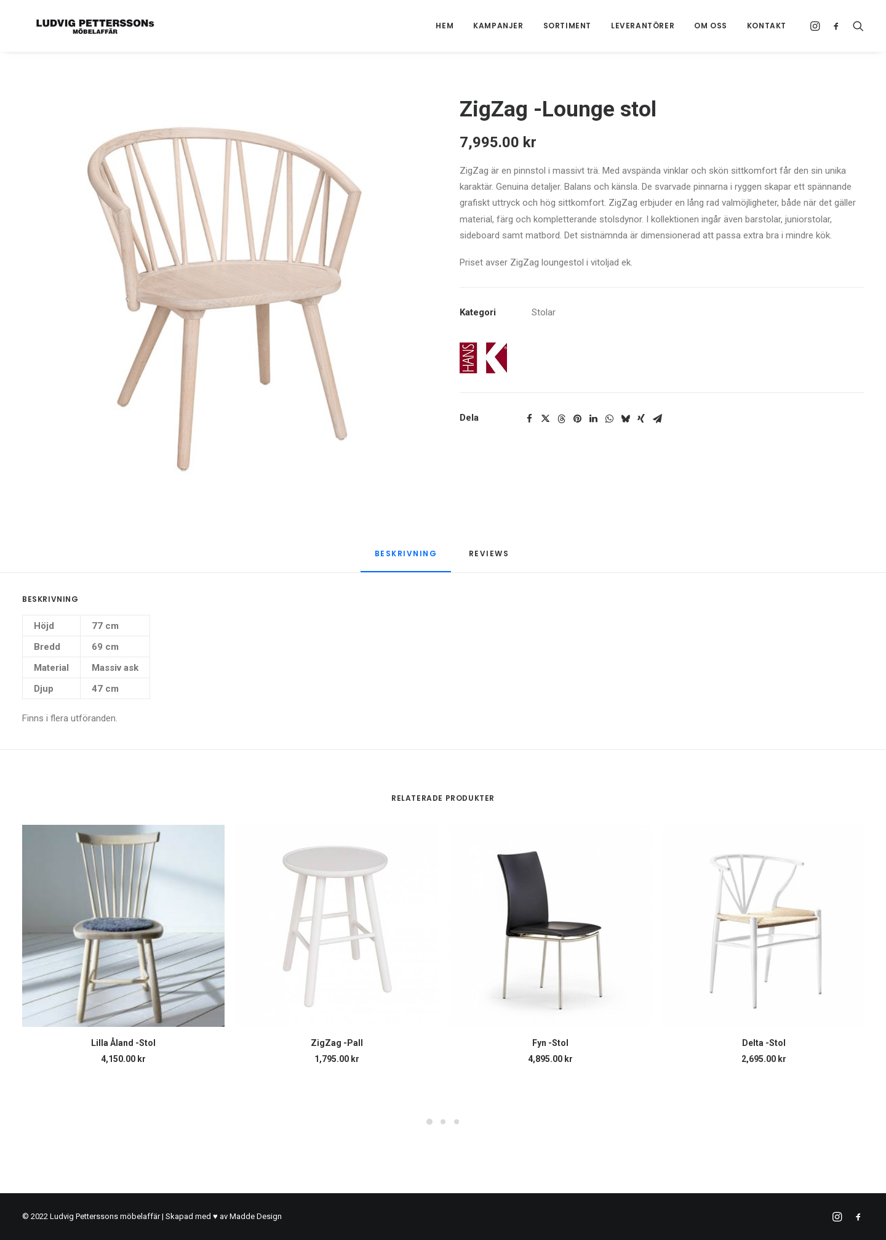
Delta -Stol (764, 1043)
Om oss (710, 25)
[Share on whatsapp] (609, 418)
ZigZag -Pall (337, 1043)
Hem (444, 25)
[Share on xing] (641, 418)
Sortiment (567, 25)
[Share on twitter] (545, 418)
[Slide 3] (456, 1122)
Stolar (544, 312)
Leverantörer (642, 25)
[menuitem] (444, 26)
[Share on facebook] (529, 418)
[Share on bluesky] (625, 418)
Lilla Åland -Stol (123, 1043)
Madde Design (255, 1216)
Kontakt (766, 25)
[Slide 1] (429, 1122)
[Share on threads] (561, 418)
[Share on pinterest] (577, 418)
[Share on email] (657, 418)
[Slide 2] (443, 1122)
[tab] (490, 558)
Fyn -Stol (550, 1043)
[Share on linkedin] (593, 418)
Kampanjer (498, 25)
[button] (816, 26)
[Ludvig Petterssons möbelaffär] (82, 26)
